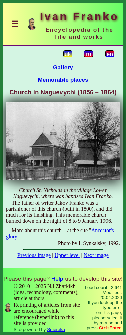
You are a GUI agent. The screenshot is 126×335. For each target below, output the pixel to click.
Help (57, 278)
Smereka (56, 329)
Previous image (34, 255)
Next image (96, 255)
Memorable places (63, 79)
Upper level (67, 255)
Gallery (63, 67)
